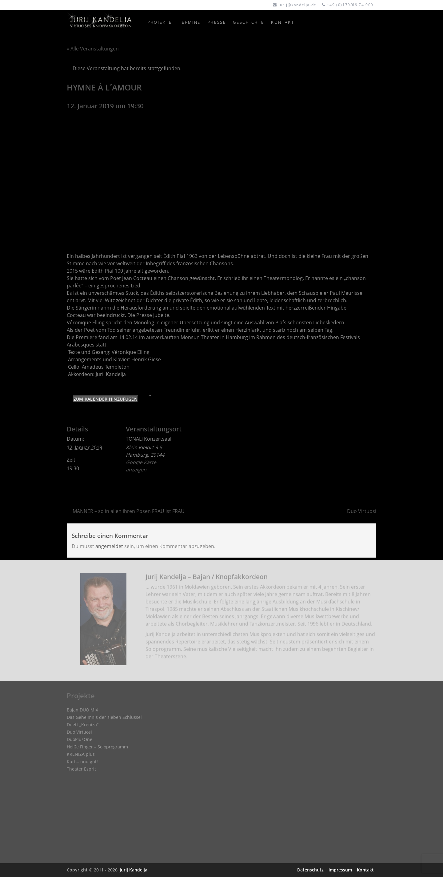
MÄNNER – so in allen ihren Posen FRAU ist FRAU (129, 511)
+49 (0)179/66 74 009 (350, 4)
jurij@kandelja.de (298, 4)
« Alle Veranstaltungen (93, 48)
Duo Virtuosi (361, 511)
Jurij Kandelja (133, 870)
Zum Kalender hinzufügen (106, 399)
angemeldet (109, 546)
